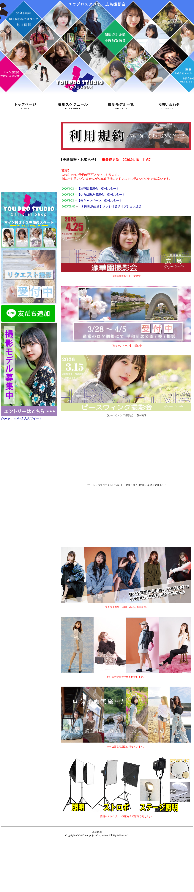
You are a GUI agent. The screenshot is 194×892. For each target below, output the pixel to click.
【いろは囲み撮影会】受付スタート (101, 194)
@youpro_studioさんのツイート (21, 418)
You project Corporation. (96, 835)
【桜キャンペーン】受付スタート (99, 200)
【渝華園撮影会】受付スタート (98, 188)
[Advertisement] (68, 516)
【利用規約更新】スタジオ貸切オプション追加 (110, 206)
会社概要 (97, 832)
